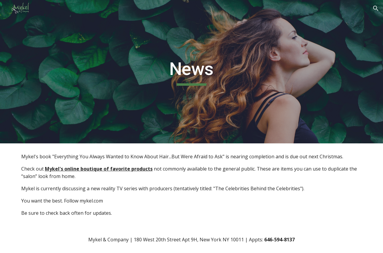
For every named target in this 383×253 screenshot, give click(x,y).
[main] (191, 71)
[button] (376, 8)
